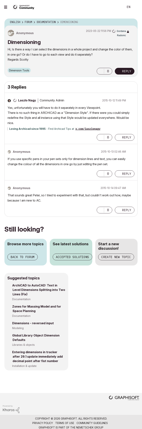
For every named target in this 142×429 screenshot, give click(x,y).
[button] (100, 71)
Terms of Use (64, 423)
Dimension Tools (19, 70)
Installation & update (24, 365)
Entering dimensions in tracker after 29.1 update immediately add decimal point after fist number (37, 356)
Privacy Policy (42, 423)
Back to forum (23, 257)
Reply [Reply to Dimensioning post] (126, 71)
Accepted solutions (72, 257)
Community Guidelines (92, 423)
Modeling (18, 328)
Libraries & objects (23, 344)
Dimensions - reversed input (33, 323)
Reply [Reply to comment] (126, 137)
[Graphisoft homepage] (124, 398)
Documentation (21, 299)
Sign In (136, 7)
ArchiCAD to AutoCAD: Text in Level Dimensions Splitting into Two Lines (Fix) (38, 289)
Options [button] (132, 22)
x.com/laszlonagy (87, 129)
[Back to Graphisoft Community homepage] (24, 6)
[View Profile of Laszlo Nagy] (27, 100)
